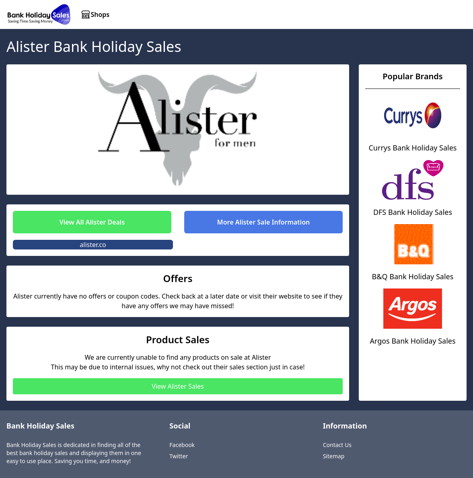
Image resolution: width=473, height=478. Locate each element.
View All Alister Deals (92, 222)
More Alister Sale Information (263, 222)
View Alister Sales (178, 386)
